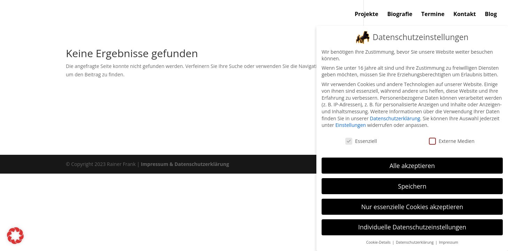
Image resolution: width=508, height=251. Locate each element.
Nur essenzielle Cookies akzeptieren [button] (412, 205)
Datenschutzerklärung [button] (415, 241)
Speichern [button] (412, 185)
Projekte (366, 15)
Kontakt (464, 15)
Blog (491, 15)
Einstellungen (350, 123)
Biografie (399, 15)
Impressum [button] (448, 241)
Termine (433, 15)
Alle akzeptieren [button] (412, 164)
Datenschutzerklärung (395, 117)
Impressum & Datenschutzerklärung (185, 164)
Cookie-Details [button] (379, 241)
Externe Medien (452, 139)
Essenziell (361, 139)
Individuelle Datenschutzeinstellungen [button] (412, 226)
